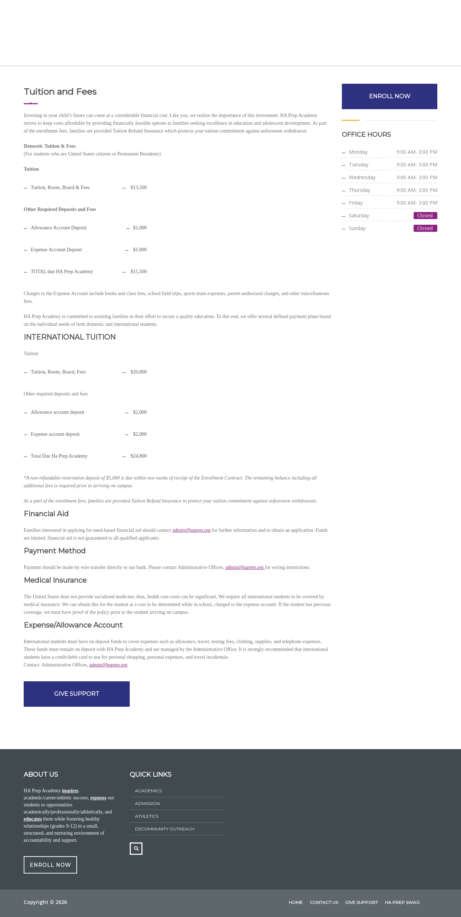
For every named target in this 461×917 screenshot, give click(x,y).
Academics (126, 34)
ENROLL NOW (389, 96)
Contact (409, 34)
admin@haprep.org (192, 530)
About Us (85, 34)
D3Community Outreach (164, 828)
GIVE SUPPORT (76, 693)
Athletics (269, 34)
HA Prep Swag (315, 34)
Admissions (169, 34)
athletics (146, 816)
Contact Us (324, 902)
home (296, 902)
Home (53, 34)
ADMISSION (147, 803)
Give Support (366, 34)
